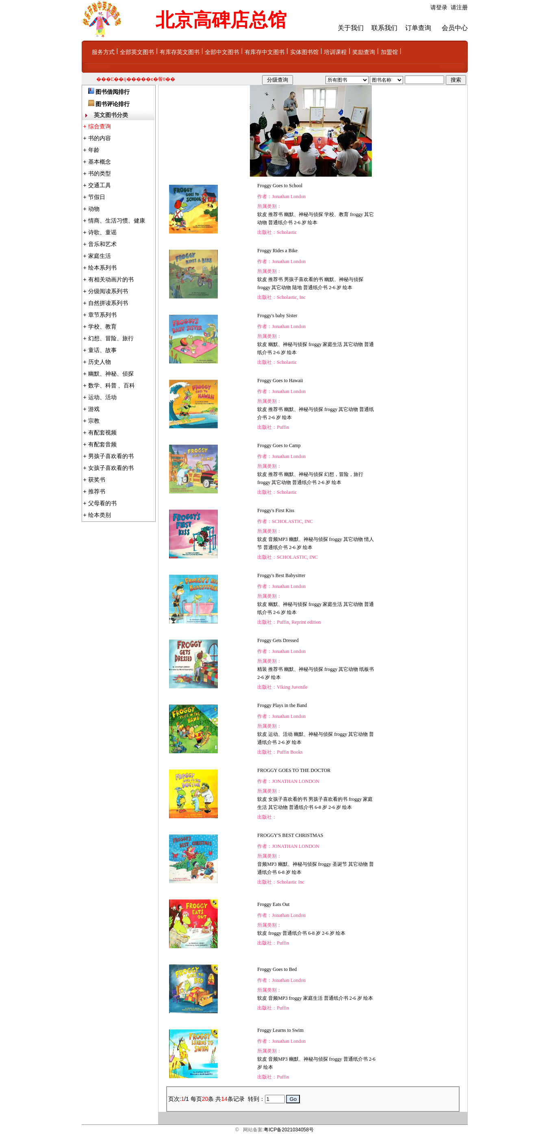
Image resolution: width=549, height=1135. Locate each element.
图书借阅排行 (112, 92)
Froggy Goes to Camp (278, 445)
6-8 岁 (321, 807)
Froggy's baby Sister (277, 315)
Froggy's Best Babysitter (281, 575)
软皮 (262, 214)
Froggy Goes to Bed (277, 969)
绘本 (312, 222)
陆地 (297, 287)
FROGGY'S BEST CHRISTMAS (290, 835)
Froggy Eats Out (273, 904)
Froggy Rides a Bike (277, 250)
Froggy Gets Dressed (277, 640)
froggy (356, 214)
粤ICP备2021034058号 (289, 1130)
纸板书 (366, 669)
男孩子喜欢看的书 (303, 279)
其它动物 (281, 287)
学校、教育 (336, 214)
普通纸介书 (280, 222)
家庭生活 (332, 344)
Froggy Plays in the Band (282, 705)
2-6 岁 (300, 222)
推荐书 (275, 214)
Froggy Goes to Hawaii (280, 380)
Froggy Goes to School (279, 185)
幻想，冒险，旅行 (343, 474)
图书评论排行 (112, 104)
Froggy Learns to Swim (280, 1030)
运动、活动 (280, 734)
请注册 (459, 7)
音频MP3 (277, 539)
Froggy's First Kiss (275, 510)
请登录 (438, 7)
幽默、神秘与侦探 (303, 214)
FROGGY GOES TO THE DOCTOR (293, 770)
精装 (262, 669)
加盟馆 (389, 52)
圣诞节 (339, 864)
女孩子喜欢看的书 (287, 799)
